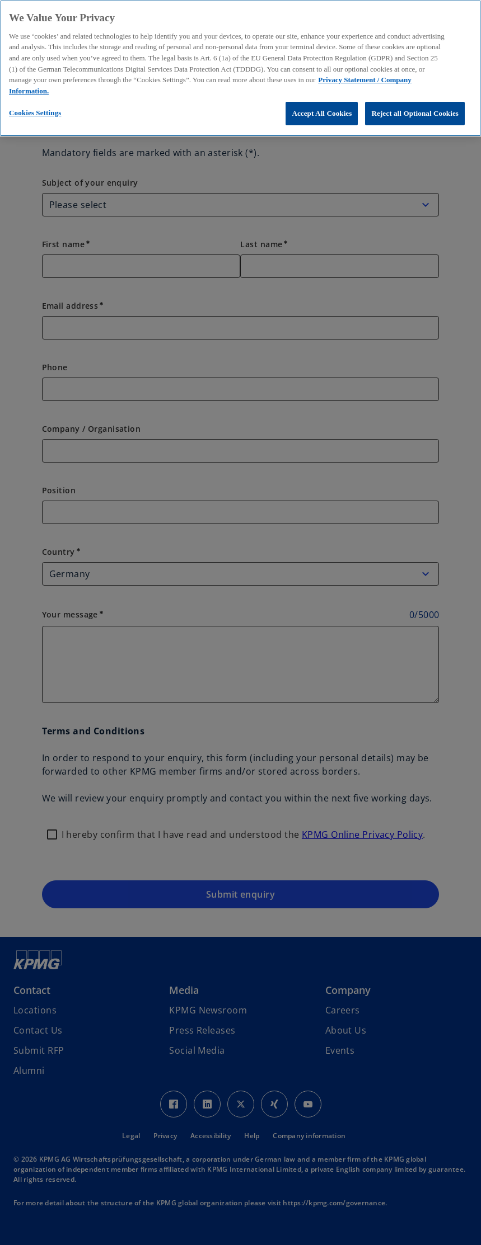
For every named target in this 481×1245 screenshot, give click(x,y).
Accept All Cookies (322, 113)
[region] (240, 68)
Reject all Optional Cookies (415, 113)
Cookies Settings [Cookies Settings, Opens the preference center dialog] (35, 113)
